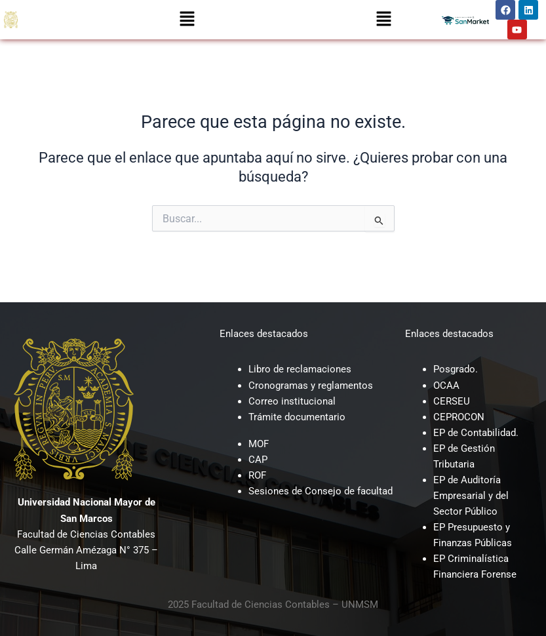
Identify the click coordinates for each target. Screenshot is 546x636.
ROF (257, 475)
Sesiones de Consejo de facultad (320, 491)
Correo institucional (292, 401)
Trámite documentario (296, 417)
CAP (257, 460)
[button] (187, 19)
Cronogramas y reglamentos (310, 385)
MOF (258, 444)
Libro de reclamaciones (299, 369)
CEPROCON (458, 417)
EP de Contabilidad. (475, 433)
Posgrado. (455, 369)
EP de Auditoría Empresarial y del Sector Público (471, 495)
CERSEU (451, 401)
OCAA (446, 385)
